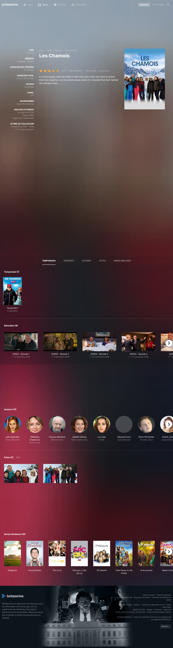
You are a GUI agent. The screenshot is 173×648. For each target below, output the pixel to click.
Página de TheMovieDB (23, 118)
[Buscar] (168, 4)
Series (49, 50)
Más (18, 457)
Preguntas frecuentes (142, 597)
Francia (30, 53)
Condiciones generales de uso (153, 605)
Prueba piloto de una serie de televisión (130, 612)
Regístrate (144, 5)
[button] (12, 430)
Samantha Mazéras (25, 104)
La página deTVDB (25, 112)
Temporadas (49, 261)
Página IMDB (28, 115)
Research (167, 610)
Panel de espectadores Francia (159, 612)
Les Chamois (71, 50)
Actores (86, 261)
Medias (149, 610)
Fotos (102, 261)
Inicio (41, 50)
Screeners (158, 610)
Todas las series (148, 595)
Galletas (137, 605)
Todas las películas (164, 595)
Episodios (69, 261)
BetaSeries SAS (139, 610)
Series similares (122, 261)
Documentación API (124, 597)
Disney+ (59, 50)
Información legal (125, 605)
